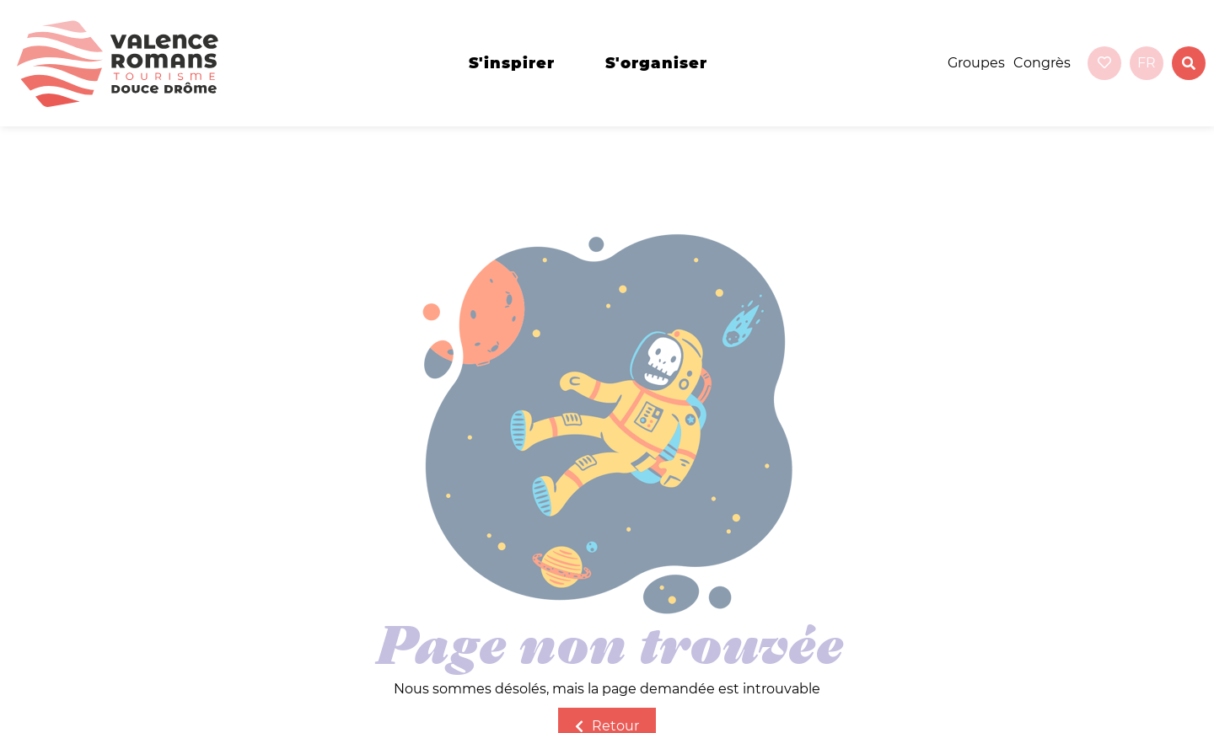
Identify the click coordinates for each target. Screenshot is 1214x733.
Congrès (1042, 63)
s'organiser (656, 63)
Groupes (976, 63)
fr (1146, 63)
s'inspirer (512, 63)
